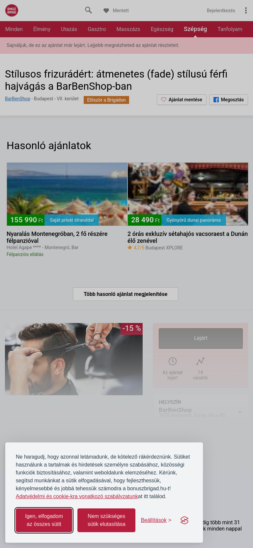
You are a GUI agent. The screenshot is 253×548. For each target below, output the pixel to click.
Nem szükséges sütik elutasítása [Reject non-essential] (107, 520)
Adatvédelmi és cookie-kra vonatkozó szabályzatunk (77, 496)
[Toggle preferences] (156, 520)
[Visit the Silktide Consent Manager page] (184, 520)
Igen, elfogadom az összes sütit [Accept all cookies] (44, 520)
